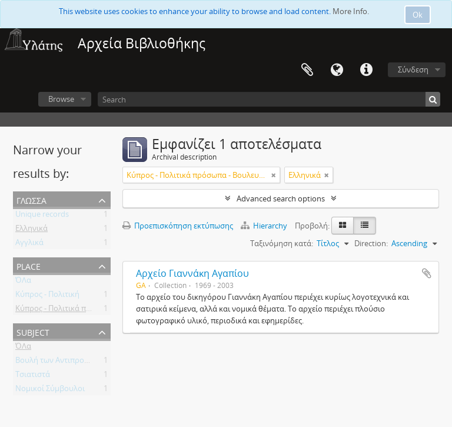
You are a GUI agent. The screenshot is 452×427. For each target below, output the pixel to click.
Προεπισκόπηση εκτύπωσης (177, 225)
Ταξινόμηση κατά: (281, 243)
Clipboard (307, 70)
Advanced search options (281, 198)
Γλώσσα (336, 70)
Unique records (42, 216)
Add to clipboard (427, 273)
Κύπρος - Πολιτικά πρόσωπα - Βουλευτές (86, 310)
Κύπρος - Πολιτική (47, 296)
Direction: (371, 243)
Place (28, 265)
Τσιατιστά (32, 376)
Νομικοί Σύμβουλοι (50, 390)
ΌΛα (23, 282)
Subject (32, 331)
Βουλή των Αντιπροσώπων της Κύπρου (84, 362)
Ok (418, 14)
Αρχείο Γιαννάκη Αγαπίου (192, 273)
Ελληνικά (31, 230)
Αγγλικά (29, 244)
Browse (61, 99)
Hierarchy (265, 225)
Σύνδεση (413, 69)
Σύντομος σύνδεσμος (366, 70)
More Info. (351, 11)
